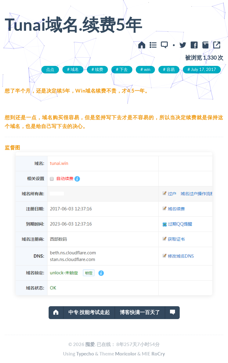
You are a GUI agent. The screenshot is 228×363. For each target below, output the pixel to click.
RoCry (158, 353)
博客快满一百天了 (140, 312)
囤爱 (90, 344)
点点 (50, 69)
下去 (123, 69)
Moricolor (125, 353)
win (147, 69)
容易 (171, 69)
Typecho (85, 353)
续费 (99, 69)
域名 (75, 69)
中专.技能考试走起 (89, 312)
